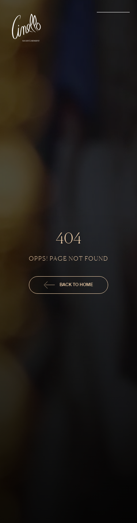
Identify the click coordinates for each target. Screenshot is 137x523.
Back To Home (68, 285)
